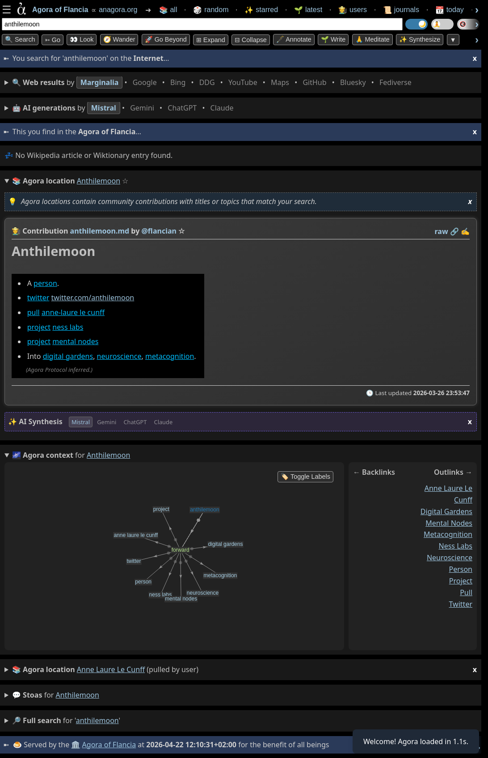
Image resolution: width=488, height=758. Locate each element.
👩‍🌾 (16, 231)
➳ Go (52, 39)
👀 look (81, 39)
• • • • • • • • (213, 83)
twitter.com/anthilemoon (93, 298)
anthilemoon (77, 695)
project (38, 327)
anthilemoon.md (100, 231)
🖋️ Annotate (293, 39)
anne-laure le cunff (73, 312)
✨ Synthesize (419, 39)
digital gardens (68, 356)
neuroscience (119, 356)
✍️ (465, 231)
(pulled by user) (244, 670)
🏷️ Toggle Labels (305, 476)
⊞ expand (210, 39)
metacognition (169, 356)
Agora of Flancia (109, 744)
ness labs (67, 327)
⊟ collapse (251, 39)
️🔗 (454, 231)
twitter (38, 298)
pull (33, 312)
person (45, 283)
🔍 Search (20, 39)
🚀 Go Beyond (166, 39)
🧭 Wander (119, 39)
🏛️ (75, 744)
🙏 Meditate (372, 39)
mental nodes (75, 341)
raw (441, 231)
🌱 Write (333, 39)
